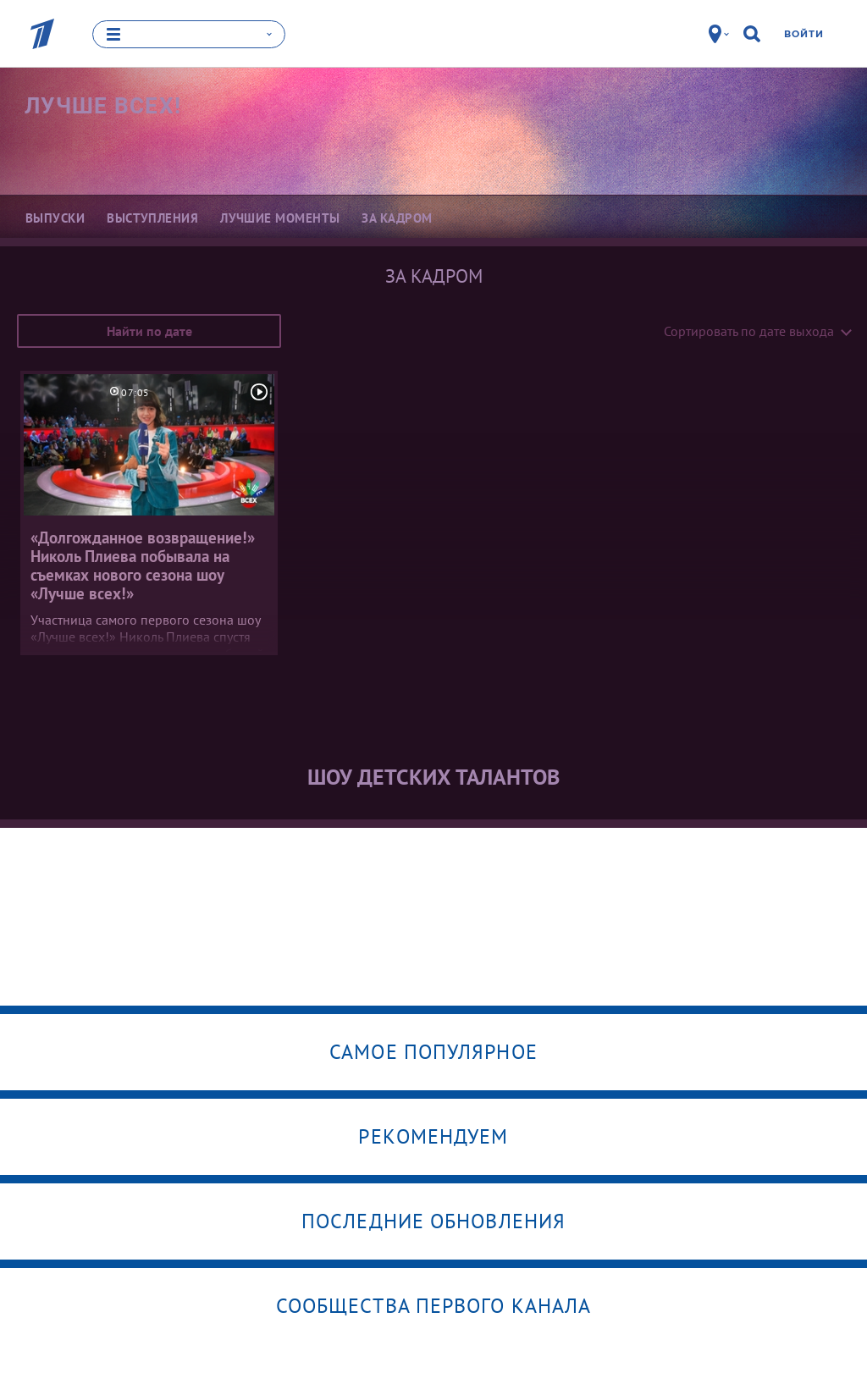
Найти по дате (149, 330)
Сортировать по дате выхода (749, 330)
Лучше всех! (103, 105)
